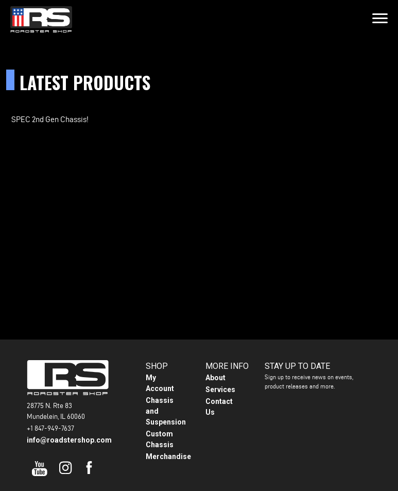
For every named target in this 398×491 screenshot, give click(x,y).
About (215, 378)
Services (220, 389)
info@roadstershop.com (69, 440)
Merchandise (168, 456)
